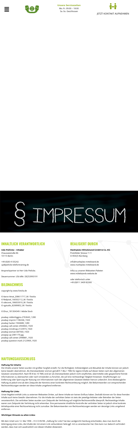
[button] (8, 9)
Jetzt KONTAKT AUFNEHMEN (113, 13)
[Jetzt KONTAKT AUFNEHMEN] (113, 6)
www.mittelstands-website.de (83, 273)
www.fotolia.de (20, 290)
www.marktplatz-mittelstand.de (84, 264)
